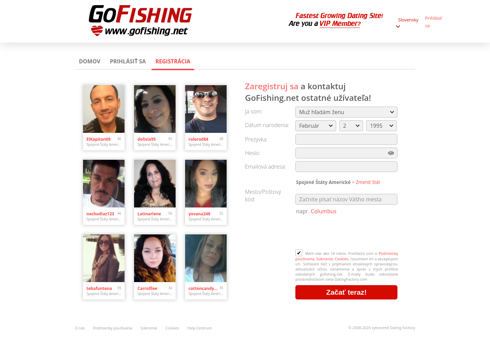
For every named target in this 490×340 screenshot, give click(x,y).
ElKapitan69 (98, 139)
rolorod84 (198, 139)
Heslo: (252, 153)
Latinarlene (149, 214)
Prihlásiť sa (128, 61)
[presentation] (347, 232)
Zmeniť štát (368, 182)
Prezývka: (256, 139)
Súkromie (324, 258)
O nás (80, 327)
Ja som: (253, 111)
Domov (89, 61)
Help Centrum (199, 327)
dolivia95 (146, 139)
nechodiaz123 (100, 214)
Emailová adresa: (265, 166)
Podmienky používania (112, 327)
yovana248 (199, 214)
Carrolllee (147, 288)
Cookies (341, 258)
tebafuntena (99, 288)
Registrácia (173, 61)
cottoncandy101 (204, 288)
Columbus (324, 211)
